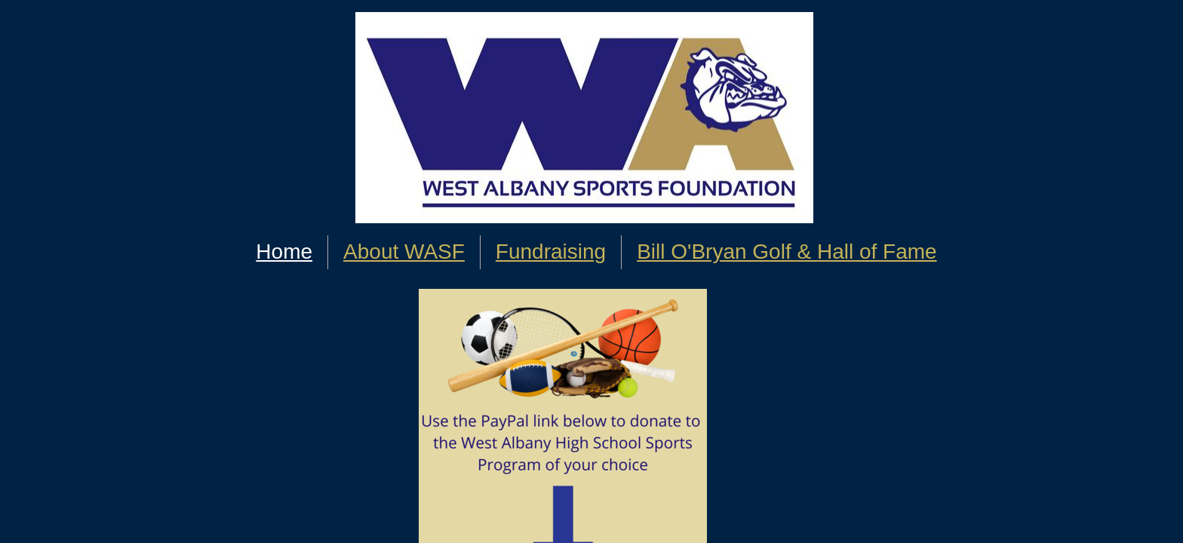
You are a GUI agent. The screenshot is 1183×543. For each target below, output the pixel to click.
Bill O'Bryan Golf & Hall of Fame (786, 251)
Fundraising (551, 251)
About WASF (404, 251)
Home (284, 251)
